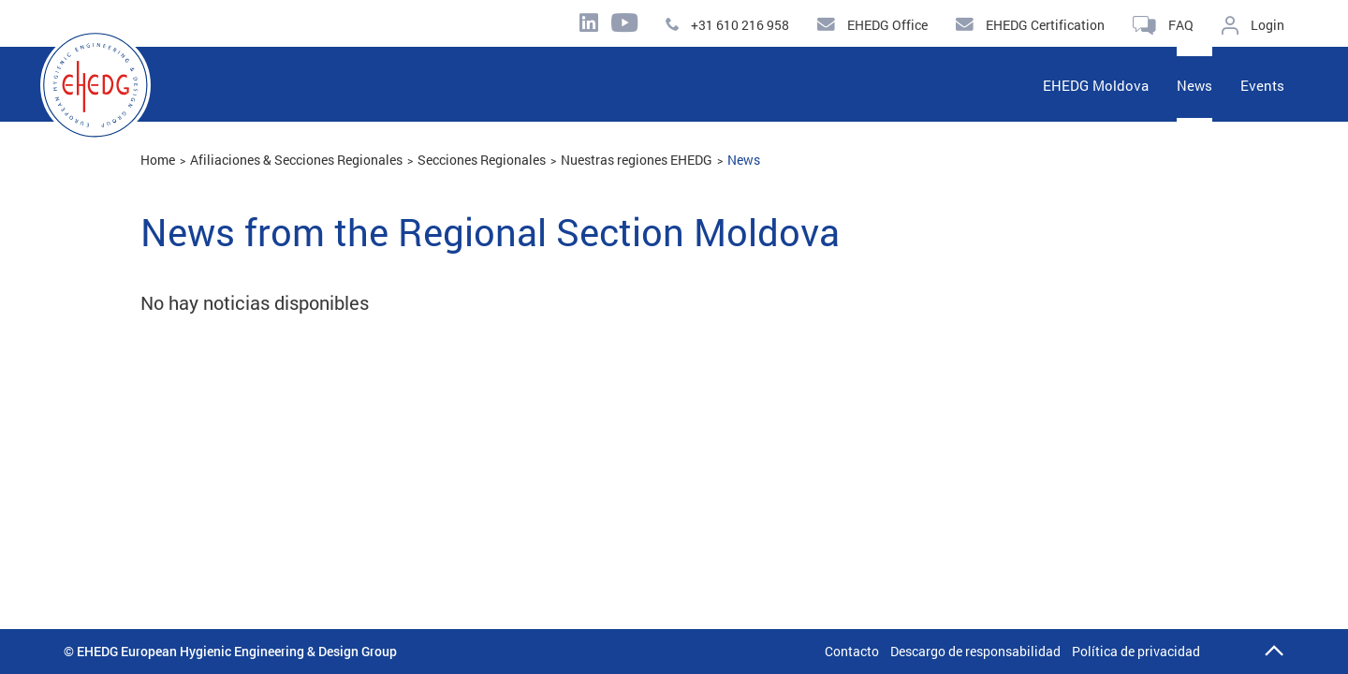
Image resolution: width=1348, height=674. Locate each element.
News (743, 159)
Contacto (852, 651)
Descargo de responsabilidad (975, 651)
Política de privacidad (1136, 651)
